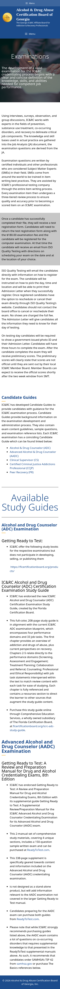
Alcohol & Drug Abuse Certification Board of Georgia (35, 14)
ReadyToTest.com (38, 850)
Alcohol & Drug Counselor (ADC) (30, 448)
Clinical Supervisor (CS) (24, 460)
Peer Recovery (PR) (22, 472)
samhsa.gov (24, 963)
